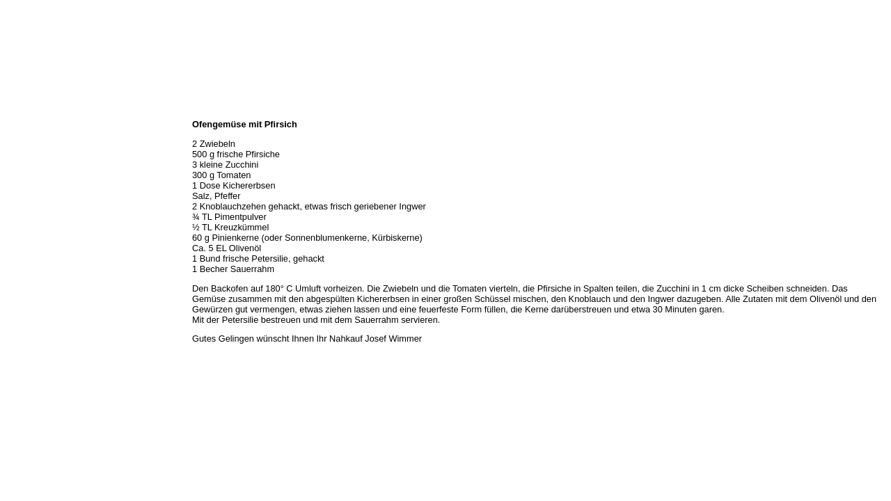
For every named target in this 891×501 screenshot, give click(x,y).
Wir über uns (29, 125)
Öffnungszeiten (33, 140)
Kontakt (19, 217)
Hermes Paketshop (40, 186)
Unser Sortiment (35, 156)
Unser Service (31, 171)
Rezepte (20, 202)
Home (16, 110)
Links (15, 232)
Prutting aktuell (33, 248)
